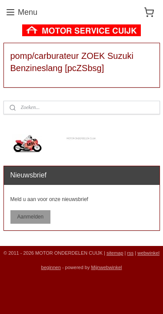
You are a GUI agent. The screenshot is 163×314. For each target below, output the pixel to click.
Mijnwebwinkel (106, 267)
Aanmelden (30, 217)
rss (130, 253)
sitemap (114, 253)
